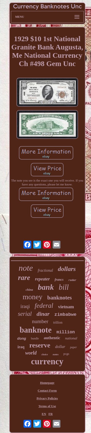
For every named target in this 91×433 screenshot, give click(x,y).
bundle (35, 338)
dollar (60, 346)
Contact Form (47, 390)
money (32, 297)
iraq (20, 347)
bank (46, 287)
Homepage (47, 383)
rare (24, 277)
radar (72, 280)
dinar (43, 314)
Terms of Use (47, 406)
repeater (42, 279)
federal (44, 305)
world (31, 353)
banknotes (59, 298)
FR (51, 414)
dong (21, 338)
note (26, 267)
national (71, 338)
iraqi (25, 306)
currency (47, 361)
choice (44, 354)
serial (25, 313)
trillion (57, 322)
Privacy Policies (47, 398)
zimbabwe (65, 314)
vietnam (66, 306)
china (29, 289)
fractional (45, 270)
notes (55, 354)
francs (59, 279)
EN (44, 414)
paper (73, 347)
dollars (67, 268)
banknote (36, 330)
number (40, 321)
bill (64, 287)
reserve (39, 345)
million (66, 332)
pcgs (66, 354)
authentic (52, 338)
